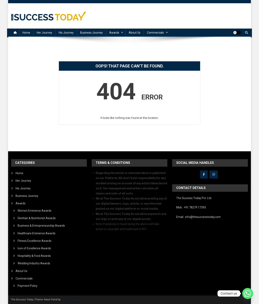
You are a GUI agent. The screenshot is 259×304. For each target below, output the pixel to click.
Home (26, 32)
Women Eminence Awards (34, 210)
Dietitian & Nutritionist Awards (37, 218)
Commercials (155, 32)
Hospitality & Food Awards (34, 255)
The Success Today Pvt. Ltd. (194, 198)
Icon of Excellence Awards (34, 248)
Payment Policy (27, 285)
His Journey (66, 32)
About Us (134, 32)
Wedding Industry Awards (34, 263)
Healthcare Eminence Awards (36, 233)
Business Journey (91, 32)
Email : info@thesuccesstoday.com (198, 217)
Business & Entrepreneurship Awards (41, 225)
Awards (114, 32)
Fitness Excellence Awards (34, 240)
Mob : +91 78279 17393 (191, 207)
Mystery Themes (70, 299)
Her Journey (44, 32)
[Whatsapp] (247, 293)
